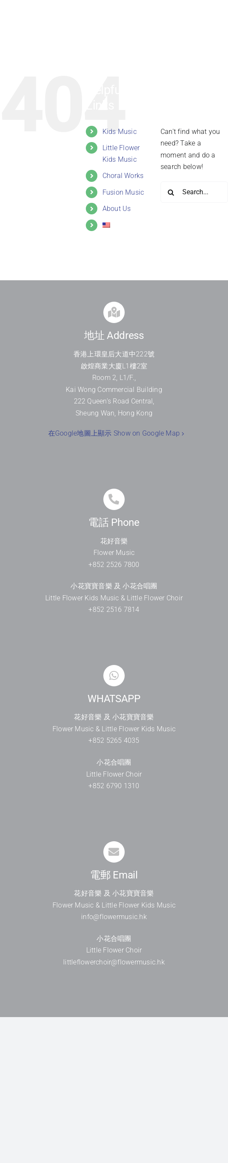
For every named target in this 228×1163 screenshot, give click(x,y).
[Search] (171, 192)
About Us (116, 209)
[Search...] (194, 192)
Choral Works (123, 176)
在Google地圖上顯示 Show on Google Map (114, 433)
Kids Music (119, 132)
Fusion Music (123, 192)
